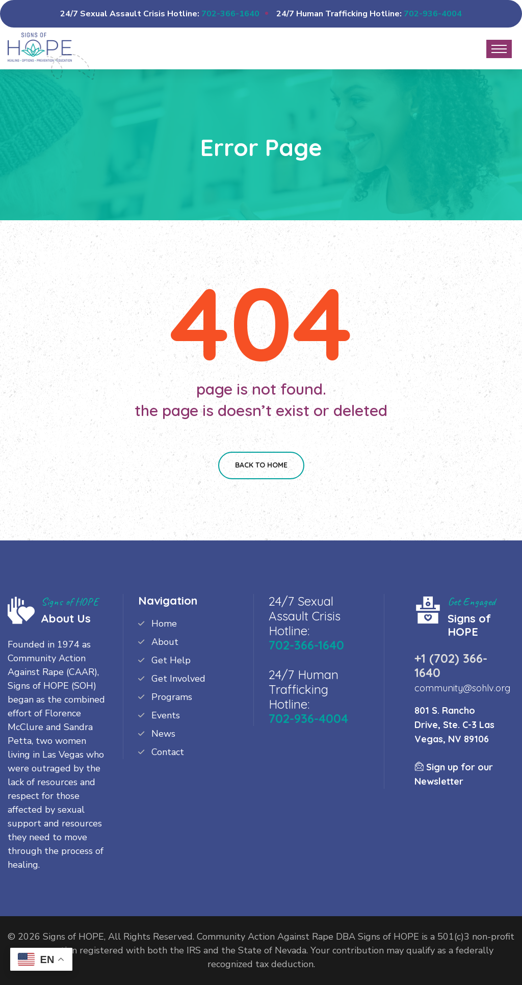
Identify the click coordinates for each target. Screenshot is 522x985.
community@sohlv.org (462, 688)
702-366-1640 (230, 13)
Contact (167, 752)
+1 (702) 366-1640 (450, 665)
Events (165, 715)
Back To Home (261, 465)
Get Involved (178, 678)
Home (164, 623)
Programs (171, 697)
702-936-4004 (433, 13)
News (163, 734)
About (164, 642)
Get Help (171, 660)
